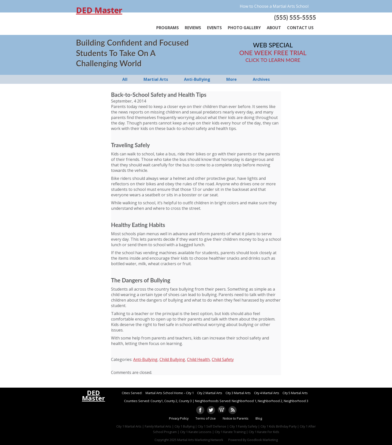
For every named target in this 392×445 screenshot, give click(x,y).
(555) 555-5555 (295, 17)
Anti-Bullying (145, 359)
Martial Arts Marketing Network (200, 440)
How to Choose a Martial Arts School (274, 6)
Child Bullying (172, 359)
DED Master (99, 10)
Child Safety (223, 359)
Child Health (198, 359)
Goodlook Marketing (262, 440)
